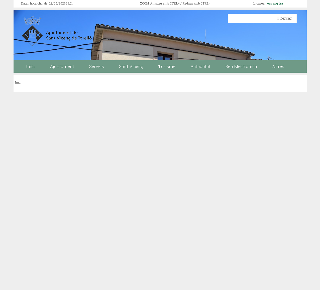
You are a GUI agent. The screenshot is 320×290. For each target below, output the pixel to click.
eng (275, 3)
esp (269, 3)
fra (281, 3)
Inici (18, 82)
